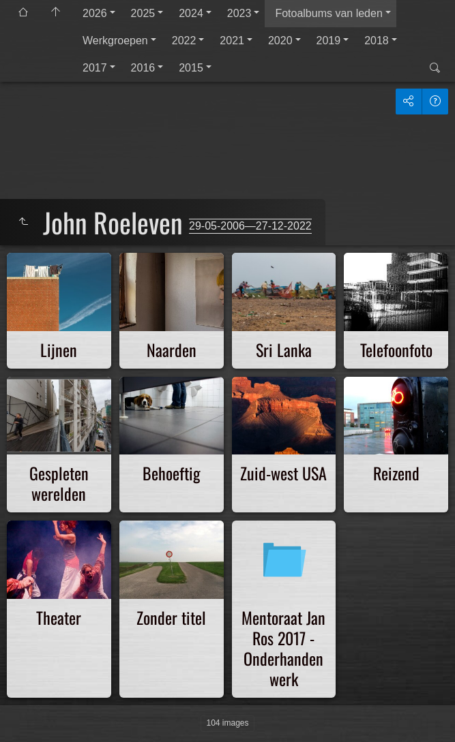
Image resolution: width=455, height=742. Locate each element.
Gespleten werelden (59, 483)
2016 (143, 68)
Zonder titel (171, 617)
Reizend (396, 473)
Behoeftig (172, 473)
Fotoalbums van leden (328, 13)
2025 (143, 13)
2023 (239, 13)
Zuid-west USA (283, 473)
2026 (95, 13)
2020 (280, 40)
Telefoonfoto (396, 349)
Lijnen (58, 349)
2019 (329, 40)
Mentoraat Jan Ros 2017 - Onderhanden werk (283, 648)
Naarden (171, 349)
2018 (376, 40)
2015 (191, 68)
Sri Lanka (284, 349)
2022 (184, 40)
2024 (191, 13)
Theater (58, 617)
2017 (95, 68)
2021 (232, 40)
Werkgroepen (115, 40)
